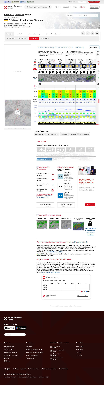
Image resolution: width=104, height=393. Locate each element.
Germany (19, 14)
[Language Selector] (15, 334)
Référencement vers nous (48, 369)
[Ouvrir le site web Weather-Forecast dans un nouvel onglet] (30, 2)
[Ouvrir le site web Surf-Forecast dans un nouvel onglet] (7, 2)
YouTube (79, 355)
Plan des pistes (84, 134)
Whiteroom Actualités (11, 355)
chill (35, 96)
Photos (75, 7)
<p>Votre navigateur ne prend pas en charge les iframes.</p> (66, 289)
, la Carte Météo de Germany (54, 251)
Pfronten (28, 14)
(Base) (34, 38)
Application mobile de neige (34, 352)
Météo (58, 7)
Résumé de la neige (10, 352)
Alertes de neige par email (34, 349)
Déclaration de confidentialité (27, 377)
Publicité (15, 369)
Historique (64, 134)
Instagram (79, 349)
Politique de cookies (43, 377)
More (35, 78)
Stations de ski (9, 14)
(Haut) (11, 38)
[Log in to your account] (94, 7)
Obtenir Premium (94, 1)
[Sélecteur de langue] (82, 2)
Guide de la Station (52, 134)
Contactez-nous (33, 369)
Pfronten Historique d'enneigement (66, 205)
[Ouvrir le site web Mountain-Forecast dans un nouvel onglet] (15, 2)
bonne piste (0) (43, 197)
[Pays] (74, 15)
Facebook (79, 347)
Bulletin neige (39, 134)
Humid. (35, 99)
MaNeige (7, 361)
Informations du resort (53, 34)
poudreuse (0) (71, 242)
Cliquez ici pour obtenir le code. (50, 272)
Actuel (20, 34)
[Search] (50, 7)
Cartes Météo (8, 349)
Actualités (66, 7)
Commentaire (63, 369)
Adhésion (29, 347)
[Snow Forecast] (13, 7)
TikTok (78, 352)
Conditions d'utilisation (10, 377)
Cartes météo (45, 38)
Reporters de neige (32, 355)
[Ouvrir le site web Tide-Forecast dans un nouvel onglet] (23, 2)
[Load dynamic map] (17, 112)
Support (23, 369)
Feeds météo (30, 358)
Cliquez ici (40, 254)
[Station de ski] (90, 15)
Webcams (73, 134)
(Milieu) (22, 38)
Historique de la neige (34, 34)
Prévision (9, 34)
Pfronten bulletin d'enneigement (45, 205)
